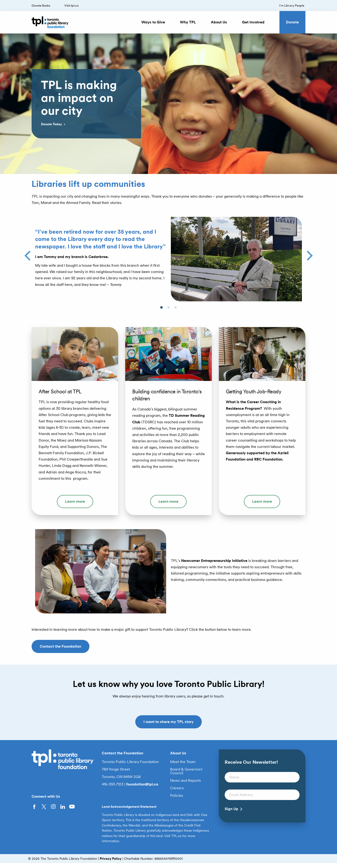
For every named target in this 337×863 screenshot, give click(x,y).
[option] (168, 103)
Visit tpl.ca (71, 5)
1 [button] (164, 312)
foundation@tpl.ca (142, 784)
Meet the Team (183, 762)
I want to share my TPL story (168, 721)
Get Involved (253, 22)
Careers (177, 788)
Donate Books (41, 5)
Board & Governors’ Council (186, 771)
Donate (292, 22)
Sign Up (231, 809)
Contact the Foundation (60, 646)
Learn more (75, 501)
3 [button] (178, 312)
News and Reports (185, 780)
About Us (219, 22)
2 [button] (171, 312)
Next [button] (307, 254)
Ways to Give (153, 22)
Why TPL (188, 22)
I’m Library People (291, 5)
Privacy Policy (110, 858)
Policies (176, 795)
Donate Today (53, 124)
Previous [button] (29, 254)
